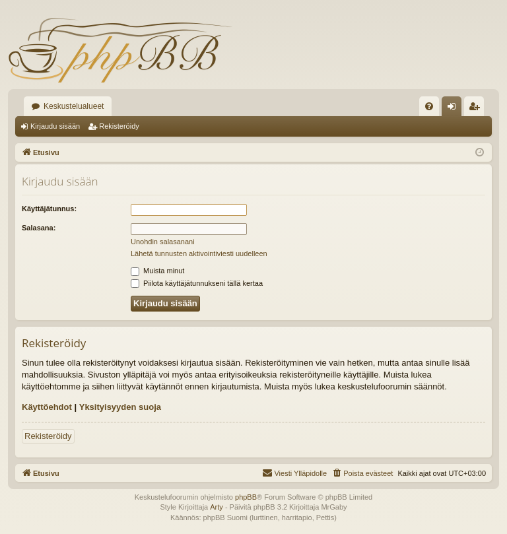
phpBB (246, 497)
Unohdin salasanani (163, 242)
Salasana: (38, 228)
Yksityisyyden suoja (120, 407)
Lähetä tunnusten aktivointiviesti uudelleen (199, 253)
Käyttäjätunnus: (49, 209)
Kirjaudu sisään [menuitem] (454, 109)
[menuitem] (429, 106)
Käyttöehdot (47, 407)
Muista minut (157, 271)
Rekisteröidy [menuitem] (477, 109)
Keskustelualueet (74, 106)
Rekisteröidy (119, 126)
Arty (216, 507)
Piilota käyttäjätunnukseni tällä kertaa (197, 283)
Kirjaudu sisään (55, 126)
